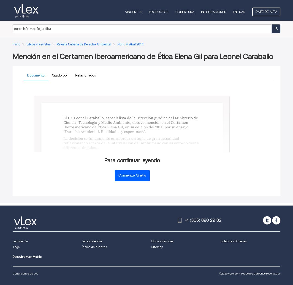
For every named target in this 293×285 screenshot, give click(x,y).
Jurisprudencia (92, 241)
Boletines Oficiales (234, 241)
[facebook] (276, 220)
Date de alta (266, 11)
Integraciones (213, 12)
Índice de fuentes (94, 247)
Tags (16, 247)
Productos (158, 12)
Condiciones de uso (25, 273)
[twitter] (267, 220)
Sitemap (157, 247)
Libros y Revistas (162, 241)
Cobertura (184, 12)
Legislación (20, 241)
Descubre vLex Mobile (27, 257)
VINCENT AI (133, 12)
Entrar (239, 12)
